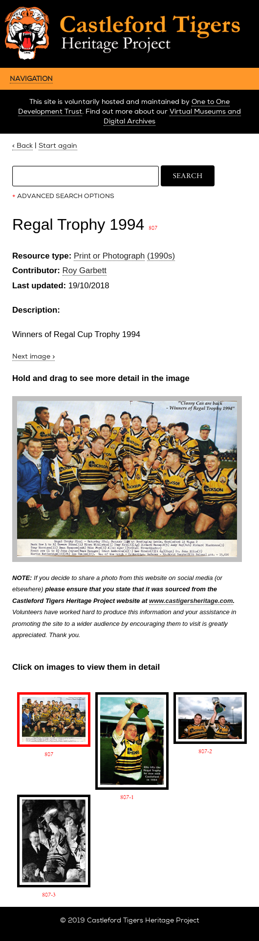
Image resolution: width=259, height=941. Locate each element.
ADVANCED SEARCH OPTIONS (63, 196)
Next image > (33, 356)
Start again (58, 145)
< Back (22, 145)
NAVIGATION (31, 78)
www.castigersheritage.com (191, 600)
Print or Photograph (109, 255)
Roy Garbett (85, 270)
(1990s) (161, 255)
